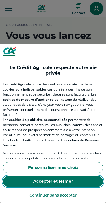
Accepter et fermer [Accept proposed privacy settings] (53, 181)
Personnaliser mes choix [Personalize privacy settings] (53, 167)
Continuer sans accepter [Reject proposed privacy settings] (53, 195)
